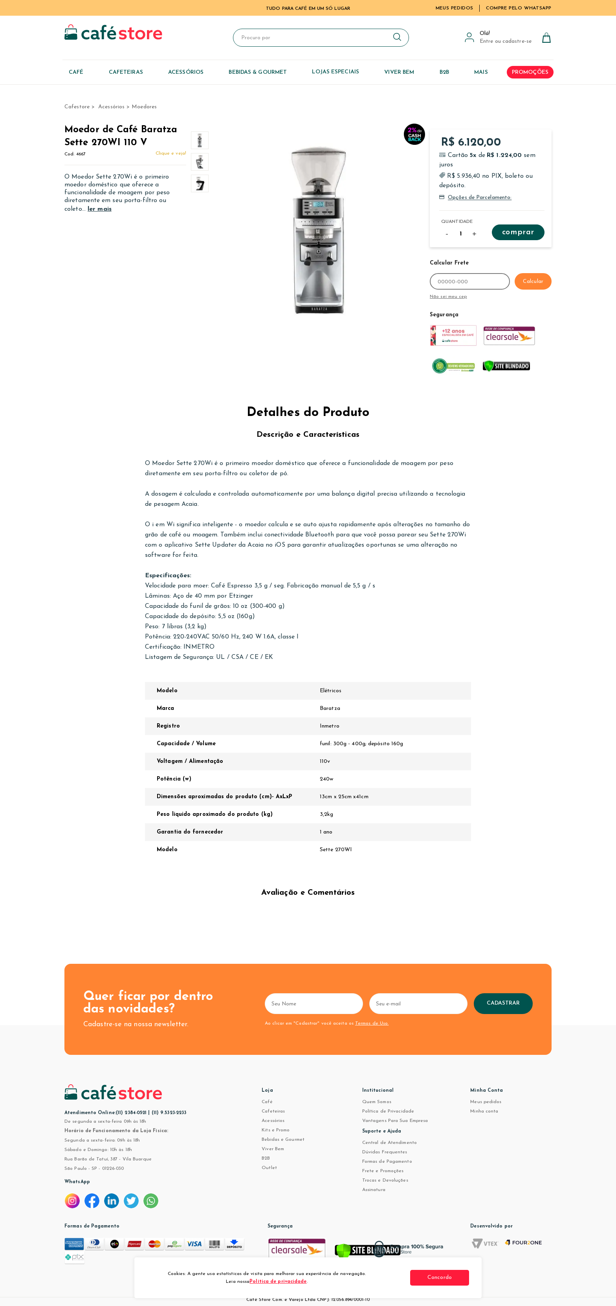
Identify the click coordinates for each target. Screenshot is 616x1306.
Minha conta (484, 1111)
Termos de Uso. (372, 1023)
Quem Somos (376, 1102)
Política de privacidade (277, 1281)
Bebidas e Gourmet (283, 1139)
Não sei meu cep (448, 296)
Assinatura (373, 1189)
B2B (266, 1158)
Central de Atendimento (389, 1142)
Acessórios (273, 1120)
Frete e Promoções (383, 1171)
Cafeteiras (273, 1111)
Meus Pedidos (454, 8)
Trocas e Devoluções (385, 1180)
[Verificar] (367, 1253)
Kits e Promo (276, 1130)
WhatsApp (77, 1182)
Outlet (269, 1168)
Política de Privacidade (388, 1111)
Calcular (533, 282)
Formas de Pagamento (387, 1161)
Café (267, 1102)
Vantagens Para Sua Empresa (395, 1120)
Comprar (518, 232)
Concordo (439, 1277)
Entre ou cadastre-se (506, 41)
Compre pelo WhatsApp (519, 8)
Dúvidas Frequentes (384, 1152)
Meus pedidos (485, 1102)
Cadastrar (503, 1003)
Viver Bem (273, 1149)
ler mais (100, 209)
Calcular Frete (449, 263)
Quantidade (457, 221)
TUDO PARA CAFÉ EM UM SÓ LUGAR (308, 8)
